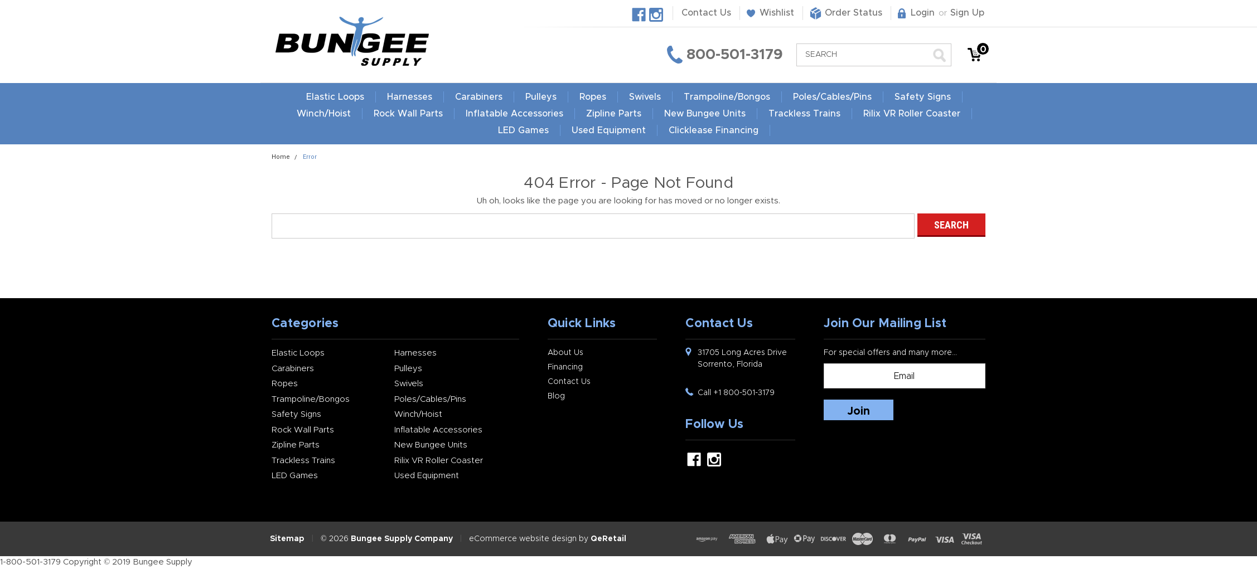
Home (281, 157)
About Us (565, 353)
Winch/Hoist (324, 113)
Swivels (645, 97)
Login (923, 12)
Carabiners (478, 97)
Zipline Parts (613, 113)
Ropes (592, 97)
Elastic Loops (335, 97)
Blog (556, 396)
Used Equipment (665, 130)
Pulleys (541, 97)
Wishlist (777, 12)
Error (310, 157)
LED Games (579, 130)
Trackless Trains (804, 113)
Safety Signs (923, 97)
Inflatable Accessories (514, 113)
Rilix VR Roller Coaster (911, 113)
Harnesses (409, 97)
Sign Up (967, 12)
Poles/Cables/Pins (832, 97)
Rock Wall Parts (408, 113)
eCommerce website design (523, 539)
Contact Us (706, 12)
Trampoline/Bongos (727, 97)
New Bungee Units (705, 113)
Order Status (853, 12)
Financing (565, 367)
